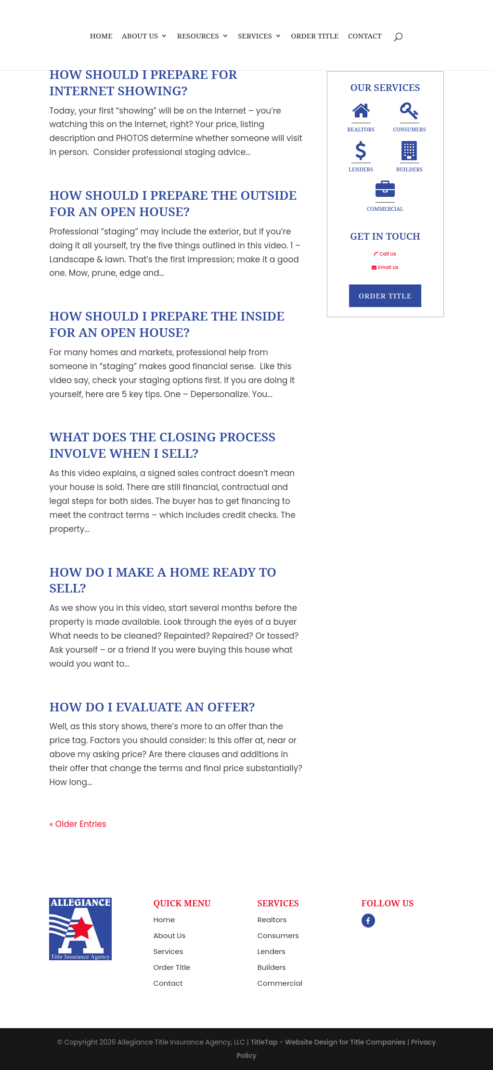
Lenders (361, 158)
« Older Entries (77, 824)
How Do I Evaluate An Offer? (152, 706)
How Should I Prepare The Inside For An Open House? (166, 324)
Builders (409, 158)
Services (255, 36)
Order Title (314, 36)
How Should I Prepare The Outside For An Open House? (173, 203)
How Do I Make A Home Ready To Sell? (162, 580)
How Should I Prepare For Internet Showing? (143, 82)
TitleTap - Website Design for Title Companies (327, 1042)
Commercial (385, 197)
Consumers (409, 118)
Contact (365, 36)
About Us (140, 36)
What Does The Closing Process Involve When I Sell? (162, 445)
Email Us (388, 267)
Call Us (387, 254)
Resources (198, 36)
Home (101, 36)
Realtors (361, 118)
